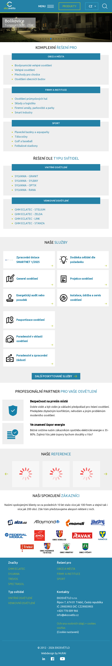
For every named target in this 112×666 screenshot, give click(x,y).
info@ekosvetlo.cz (68, 615)
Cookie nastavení (68, 632)
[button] (40, 38)
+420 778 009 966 (67, 610)
